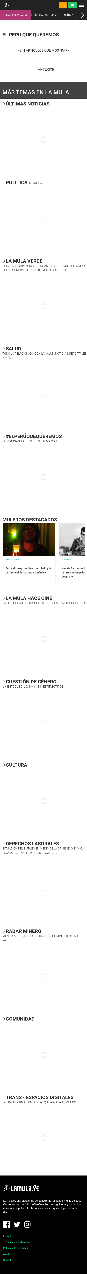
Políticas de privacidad (15, 1248)
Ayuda (6, 1254)
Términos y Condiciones (16, 1242)
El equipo (8, 1236)
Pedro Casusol (13, 559)
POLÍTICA (68, 14)
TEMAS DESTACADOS (15, 14)
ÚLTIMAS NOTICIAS (45, 14)
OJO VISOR (67, 559)
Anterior (46, 69)
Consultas (8, 1260)
